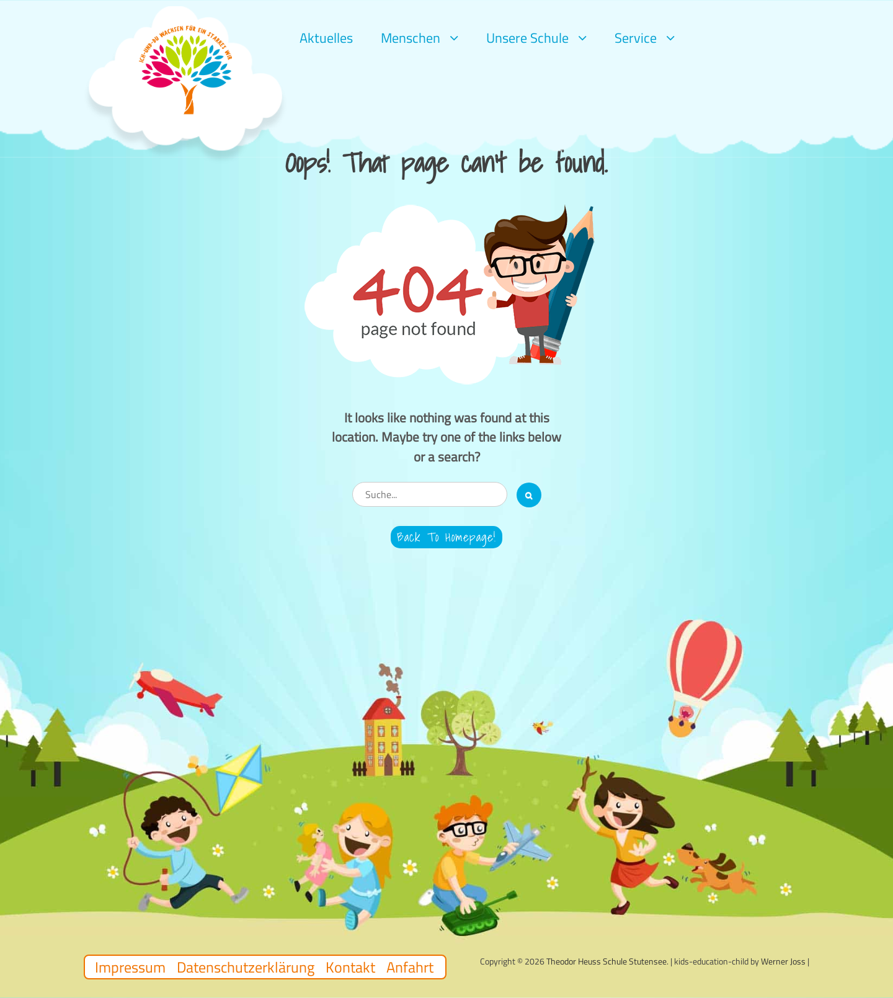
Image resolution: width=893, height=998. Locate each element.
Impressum (130, 967)
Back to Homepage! (446, 537)
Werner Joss (783, 961)
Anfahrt (409, 967)
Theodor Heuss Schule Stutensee (606, 961)
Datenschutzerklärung (245, 967)
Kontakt (350, 967)
